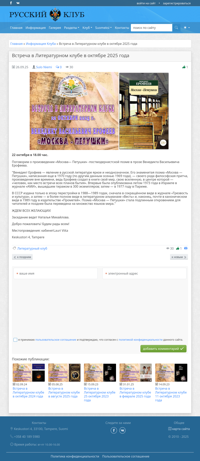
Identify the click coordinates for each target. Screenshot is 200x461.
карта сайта (179, 429)
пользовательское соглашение (55, 339)
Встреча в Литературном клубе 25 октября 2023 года (99, 394)
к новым (179, 257)
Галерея (55, 28)
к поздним (22, 257)
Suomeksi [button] (102, 28)
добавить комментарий (163, 349)
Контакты (122, 28)
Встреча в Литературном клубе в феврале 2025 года (135, 392)
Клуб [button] (86, 28)
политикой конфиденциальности (141, 339)
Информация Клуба (41, 44)
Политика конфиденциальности (75, 456)
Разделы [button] (70, 28)
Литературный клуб (32, 248)
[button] (186, 27)
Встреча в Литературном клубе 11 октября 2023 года (171, 394)
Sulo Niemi (44, 67)
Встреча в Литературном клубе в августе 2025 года (64, 392)
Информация (36, 28)
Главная (16, 28)
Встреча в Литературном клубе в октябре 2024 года (28, 392)
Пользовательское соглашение (125, 456)
